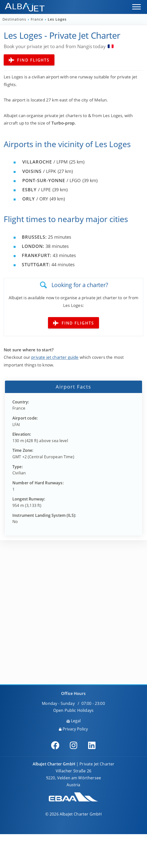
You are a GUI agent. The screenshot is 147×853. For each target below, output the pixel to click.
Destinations (14, 19)
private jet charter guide (54, 357)
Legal (73, 720)
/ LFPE (36, 190)
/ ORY (35, 199)
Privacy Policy (73, 729)
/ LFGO (51, 180)
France (38, 19)
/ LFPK (39, 171)
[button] (136, 7)
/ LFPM (45, 162)
